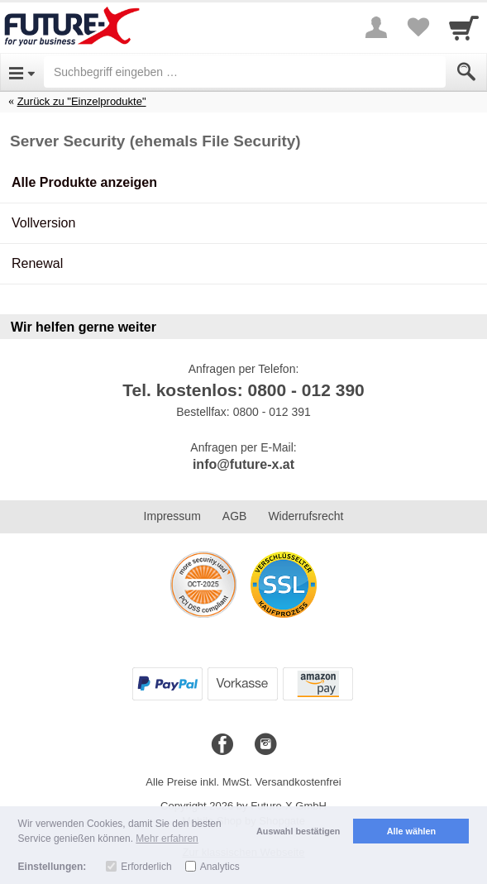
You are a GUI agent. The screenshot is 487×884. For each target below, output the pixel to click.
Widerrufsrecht (305, 516)
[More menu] (376, 27)
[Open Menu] (22, 72)
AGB (234, 516)
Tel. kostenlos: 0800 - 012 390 (243, 389)
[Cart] (464, 27)
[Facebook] (222, 745)
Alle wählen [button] (411, 831)
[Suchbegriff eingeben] (245, 72)
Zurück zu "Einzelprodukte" (81, 101)
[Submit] (466, 72)
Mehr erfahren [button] (167, 838)
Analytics (220, 866)
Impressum (172, 516)
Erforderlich (146, 866)
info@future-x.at (243, 464)
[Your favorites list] (418, 27)
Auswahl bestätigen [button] (298, 831)
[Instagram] (265, 745)
